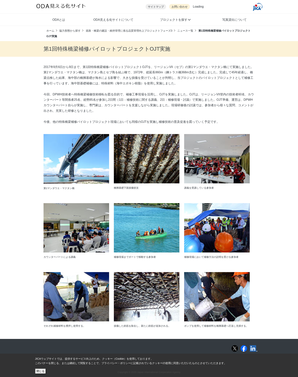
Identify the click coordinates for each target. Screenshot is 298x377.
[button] (175, 20)
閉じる (40, 371)
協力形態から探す (70, 30)
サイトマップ (156, 6)
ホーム (50, 30)
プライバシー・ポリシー (116, 363)
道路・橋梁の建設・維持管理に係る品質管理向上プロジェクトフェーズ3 (129, 30)
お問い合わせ (180, 6)
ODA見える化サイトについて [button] (113, 19)
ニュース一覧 (185, 30)
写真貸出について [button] (234, 19)
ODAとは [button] (58, 19)
